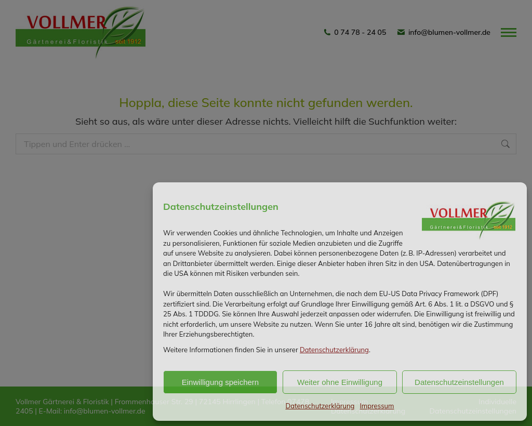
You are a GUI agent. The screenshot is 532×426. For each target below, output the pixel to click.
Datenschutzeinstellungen (459, 382)
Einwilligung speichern (220, 382)
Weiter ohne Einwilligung (339, 382)
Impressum (377, 406)
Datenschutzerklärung (334, 349)
